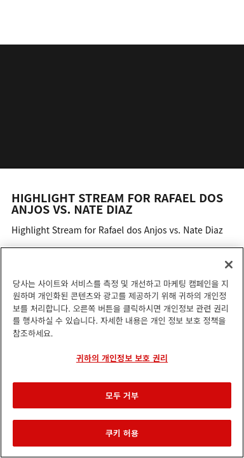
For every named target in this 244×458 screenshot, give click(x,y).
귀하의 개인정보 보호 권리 (122, 358)
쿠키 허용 (122, 433)
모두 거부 (122, 395)
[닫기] (229, 265)
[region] (122, 352)
